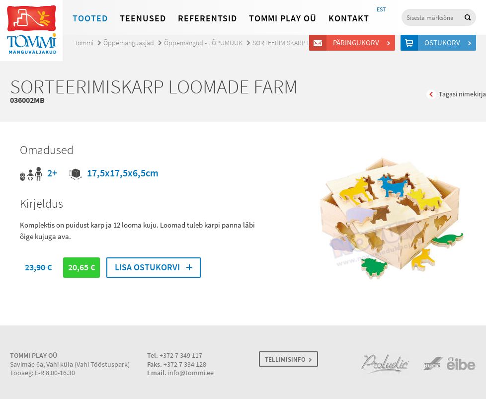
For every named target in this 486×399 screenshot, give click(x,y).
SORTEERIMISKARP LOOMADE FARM (302, 43)
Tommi (84, 43)
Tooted (90, 18)
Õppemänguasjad (128, 43)
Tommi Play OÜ (283, 18)
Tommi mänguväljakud (31, 30)
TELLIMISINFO (285, 359)
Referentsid (207, 18)
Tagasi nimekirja (462, 94)
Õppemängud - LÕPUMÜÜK (203, 43)
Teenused (143, 18)
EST (381, 9)
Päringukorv (357, 43)
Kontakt (348, 18)
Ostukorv (444, 43)
